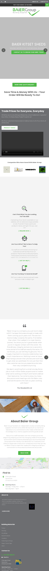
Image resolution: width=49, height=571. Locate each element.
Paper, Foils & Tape (7, 543)
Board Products (6, 535)
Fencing (4, 530)
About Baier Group (24, 421)
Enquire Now (24, 231)
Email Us (5, 1)
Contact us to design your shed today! (29, 52)
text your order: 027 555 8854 (22, 4)
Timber (3, 528)
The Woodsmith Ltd (24, 388)
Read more (24, 453)
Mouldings (4, 533)
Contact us (44, 1)
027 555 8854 (24, 288)
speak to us (47, 4)
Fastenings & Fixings (7, 540)
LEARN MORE (6, 511)
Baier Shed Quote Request (24, 84)
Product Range (9, 128)
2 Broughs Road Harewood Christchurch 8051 (11, 478)
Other (3, 546)
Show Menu (2, 12)
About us (35, 1)
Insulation (4, 538)
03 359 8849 (1, 1)
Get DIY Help (24, 260)
